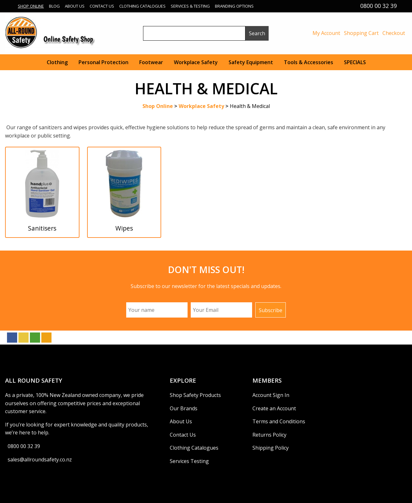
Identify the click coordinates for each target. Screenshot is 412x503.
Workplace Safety (196, 62)
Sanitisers (42, 228)
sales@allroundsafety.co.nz (40, 459)
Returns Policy (269, 434)
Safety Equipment (251, 62)
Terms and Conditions (278, 421)
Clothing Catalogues (142, 6)
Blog (54, 6)
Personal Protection (103, 62)
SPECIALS (355, 62)
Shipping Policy (270, 447)
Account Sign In (270, 395)
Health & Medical (250, 106)
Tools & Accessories (308, 62)
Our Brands (183, 408)
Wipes (124, 228)
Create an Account (274, 408)
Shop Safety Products (195, 395)
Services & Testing (190, 6)
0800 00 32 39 (24, 446)
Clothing (57, 62)
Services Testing (189, 461)
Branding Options (234, 6)
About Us (75, 6)
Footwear (151, 62)
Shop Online (31, 6)
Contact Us (102, 6)
